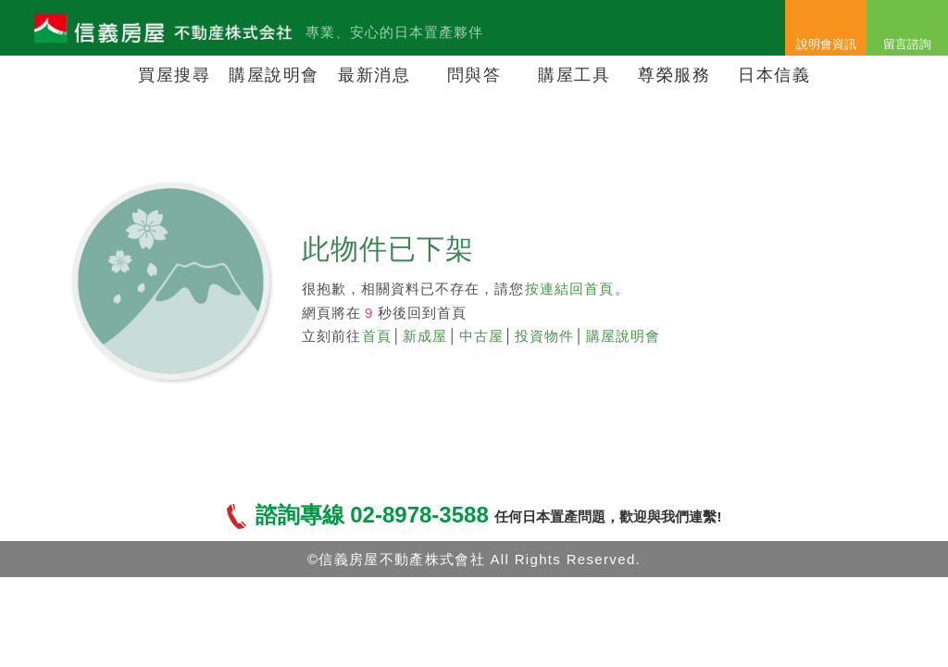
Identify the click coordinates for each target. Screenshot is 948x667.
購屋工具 (574, 75)
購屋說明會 (274, 75)
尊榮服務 (674, 75)
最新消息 (374, 75)
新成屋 (425, 336)
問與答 (474, 75)
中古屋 (481, 336)
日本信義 (774, 75)
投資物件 (544, 336)
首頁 (377, 336)
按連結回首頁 (569, 288)
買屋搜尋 (174, 75)
